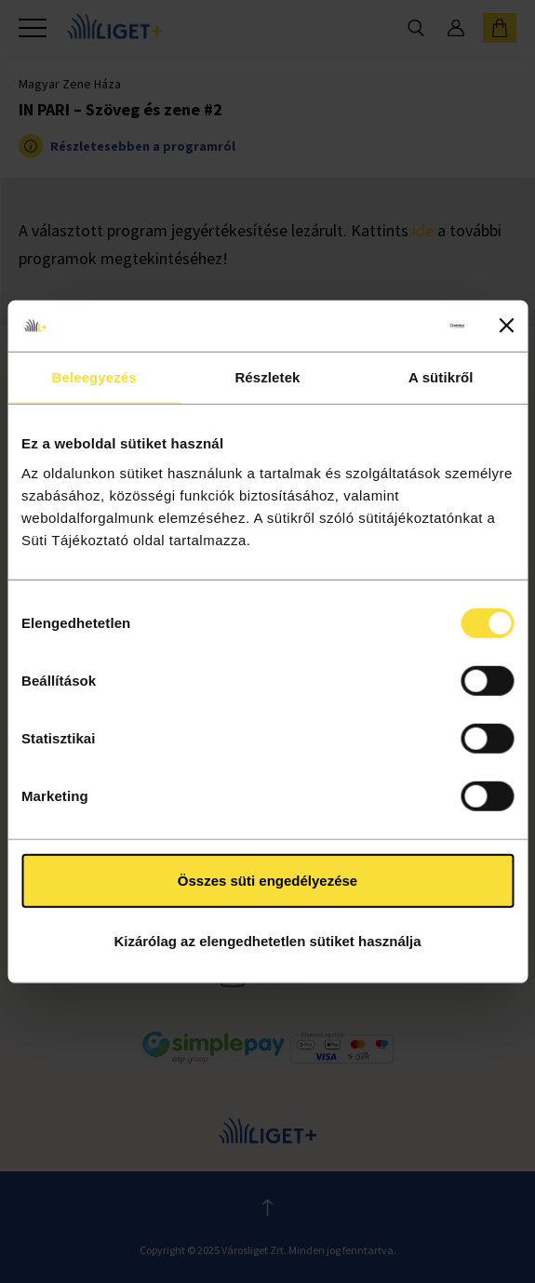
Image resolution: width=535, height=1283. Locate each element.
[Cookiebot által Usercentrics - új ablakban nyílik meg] (382, 326)
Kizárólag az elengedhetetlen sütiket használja (267, 941)
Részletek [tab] (267, 377)
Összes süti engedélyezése (267, 880)
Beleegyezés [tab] (94, 377)
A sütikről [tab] (441, 377)
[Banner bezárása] (506, 325)
